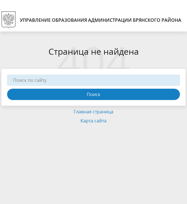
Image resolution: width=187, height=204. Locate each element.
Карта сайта (93, 121)
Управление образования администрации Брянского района (91, 20)
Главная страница (93, 112)
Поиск (93, 94)
